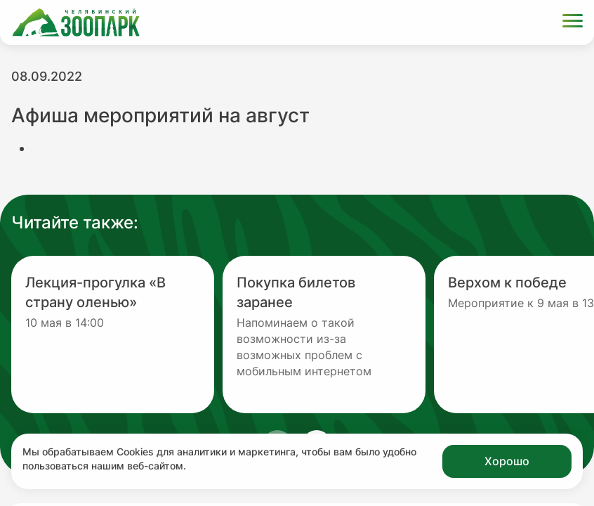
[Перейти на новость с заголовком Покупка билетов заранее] (324, 334)
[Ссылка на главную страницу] (75, 22)
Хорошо (506, 461)
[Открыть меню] (572, 22)
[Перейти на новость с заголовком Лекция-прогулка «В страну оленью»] (112, 334)
